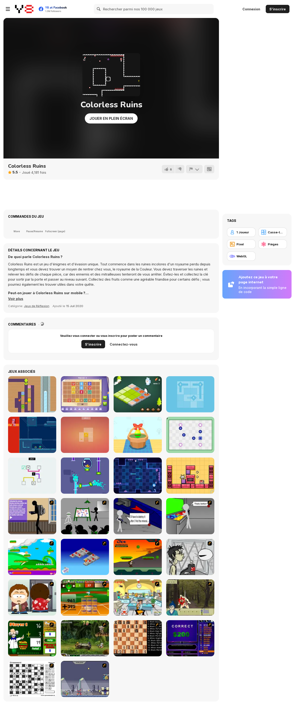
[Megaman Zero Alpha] (85, 679)
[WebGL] (241, 256)
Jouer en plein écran (111, 118)
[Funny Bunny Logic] (138, 394)
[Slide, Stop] (85, 435)
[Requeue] (32, 435)
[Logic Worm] (32, 394)
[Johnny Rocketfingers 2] (190, 557)
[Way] (190, 394)
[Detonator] (85, 557)
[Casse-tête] (272, 232)
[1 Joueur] (241, 232)
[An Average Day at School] (32, 516)
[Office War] (138, 597)
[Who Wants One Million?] (190, 638)
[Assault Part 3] (190, 516)
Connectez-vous (124, 344)
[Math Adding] (32, 638)
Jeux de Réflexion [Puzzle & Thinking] (36, 306)
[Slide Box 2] (190, 476)
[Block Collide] (32, 476)
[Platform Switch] (138, 476)
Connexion (251, 9)
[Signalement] (194, 169)
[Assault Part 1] (85, 516)
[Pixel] (241, 244)
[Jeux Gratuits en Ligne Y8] (24, 9)
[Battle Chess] (138, 638)
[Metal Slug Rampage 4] (85, 638)
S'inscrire (277, 9)
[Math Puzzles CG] (85, 394)
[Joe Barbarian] (138, 557)
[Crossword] (32, 679)
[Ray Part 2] (32, 597)
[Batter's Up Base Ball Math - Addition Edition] (85, 597)
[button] (15, 298)
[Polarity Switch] (190, 435)
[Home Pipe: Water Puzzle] (85, 476)
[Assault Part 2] (138, 516)
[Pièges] (272, 244)
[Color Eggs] (138, 435)
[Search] (99, 9)
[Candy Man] (32, 557)
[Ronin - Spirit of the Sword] (190, 597)
